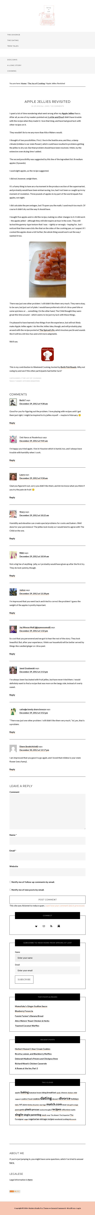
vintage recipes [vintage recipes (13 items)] (47, 1119)
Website (13, 866)
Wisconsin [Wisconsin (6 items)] (72, 1119)
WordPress (71, 1208)
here (30, 1179)
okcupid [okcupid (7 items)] (70, 1105)
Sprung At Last (48, 15)
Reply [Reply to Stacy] (12, 538)
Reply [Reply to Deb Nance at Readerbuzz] (12, 460)
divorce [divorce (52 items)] (64, 1098)
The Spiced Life (47, 330)
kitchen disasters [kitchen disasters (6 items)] (33, 1105)
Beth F (23, 400)
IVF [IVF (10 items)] (20, 1105)
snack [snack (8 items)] (44, 1115)
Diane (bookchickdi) (29, 746)
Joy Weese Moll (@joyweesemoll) (35, 627)
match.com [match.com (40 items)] (54, 1104)
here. (12, 1162)
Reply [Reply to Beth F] (12, 423)
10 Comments (57, 106)
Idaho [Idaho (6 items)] (17, 1105)
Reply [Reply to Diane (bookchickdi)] (12, 769)
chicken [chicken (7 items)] (70, 1093)
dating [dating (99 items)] (46, 1098)
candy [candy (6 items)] (59, 1093)
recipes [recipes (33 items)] (56, 1109)
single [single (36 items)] (19, 1114)
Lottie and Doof (56, 117)
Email (12, 850)
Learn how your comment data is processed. (65, 905)
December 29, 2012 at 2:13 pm (34, 672)
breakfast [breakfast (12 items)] (51, 1092)
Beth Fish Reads (68, 367)
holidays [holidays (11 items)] (75, 1099)
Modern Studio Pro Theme (39, 1208)
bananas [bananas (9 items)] (32, 1093)
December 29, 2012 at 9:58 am (34, 478)
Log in (78, 1208)
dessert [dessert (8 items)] (55, 1099)
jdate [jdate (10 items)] (25, 1105)
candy (19, 381)
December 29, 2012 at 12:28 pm (34, 593)
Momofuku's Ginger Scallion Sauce (31, 1006)
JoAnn (22, 590)
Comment (14, 792)
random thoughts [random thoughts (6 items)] (45, 1110)
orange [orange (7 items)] (75, 1105)
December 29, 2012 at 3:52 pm (34, 713)
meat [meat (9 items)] (64, 1105)
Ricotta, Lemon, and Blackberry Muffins (33, 1054)
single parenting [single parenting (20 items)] (32, 1114)
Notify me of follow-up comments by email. (33, 882)
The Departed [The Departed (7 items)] (64, 1115)
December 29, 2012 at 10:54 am (34, 556)
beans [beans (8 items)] (39, 1093)
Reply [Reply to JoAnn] (12, 613)
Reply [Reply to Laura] (12, 497)
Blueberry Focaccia (24, 1011)
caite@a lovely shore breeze (33, 709)
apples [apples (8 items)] (17, 1093)
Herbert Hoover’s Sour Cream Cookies (32, 1049)
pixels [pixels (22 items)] (28, 1109)
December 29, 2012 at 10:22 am (34, 515)
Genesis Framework (58, 1208)
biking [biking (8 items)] (44, 1093)
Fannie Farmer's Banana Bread (29, 1016)
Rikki (22, 553)
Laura (22, 474)
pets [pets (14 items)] (22, 1109)
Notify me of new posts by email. (28, 889)
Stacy (22, 512)
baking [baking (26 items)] (25, 1092)
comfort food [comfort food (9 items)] (26, 1099)
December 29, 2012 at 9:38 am (34, 403)
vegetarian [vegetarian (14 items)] (33, 1119)
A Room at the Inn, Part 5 (26, 1068)
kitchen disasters (31, 381)
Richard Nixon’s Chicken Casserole (31, 1063)
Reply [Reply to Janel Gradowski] (12, 694)
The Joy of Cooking (31, 378)
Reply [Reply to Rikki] (12, 575)
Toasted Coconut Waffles (27, 1025)
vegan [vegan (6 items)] (26, 1119)
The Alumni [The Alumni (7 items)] (55, 1115)
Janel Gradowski (27, 668)
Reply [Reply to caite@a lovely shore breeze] (12, 732)
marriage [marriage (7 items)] (43, 1105)
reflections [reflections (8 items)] (66, 1110)
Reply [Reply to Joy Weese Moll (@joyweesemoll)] (12, 653)
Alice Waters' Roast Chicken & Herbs (32, 1021)
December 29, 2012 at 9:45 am (34, 441)
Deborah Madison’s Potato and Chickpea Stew (36, 1058)
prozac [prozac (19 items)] (35, 1109)
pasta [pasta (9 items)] (17, 1110)
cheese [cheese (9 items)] (64, 1093)
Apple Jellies (68, 113)
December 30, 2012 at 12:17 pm (34, 750)
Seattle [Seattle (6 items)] (73, 1110)
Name (13, 835)
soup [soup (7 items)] (48, 1115)
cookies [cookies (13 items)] (36, 1099)
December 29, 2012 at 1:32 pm (34, 631)
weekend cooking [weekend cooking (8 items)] (62, 1119)
